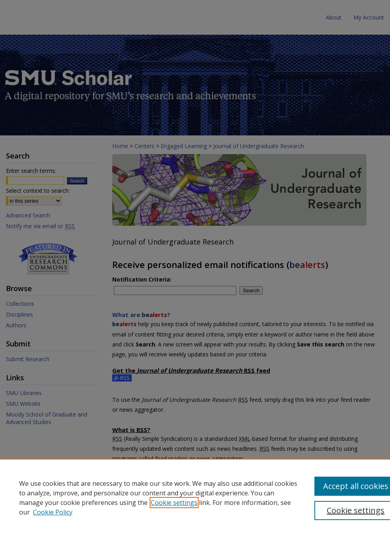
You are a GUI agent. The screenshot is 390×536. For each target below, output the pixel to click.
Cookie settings (174, 502)
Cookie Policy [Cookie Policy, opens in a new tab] (52, 512)
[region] (195, 497)
